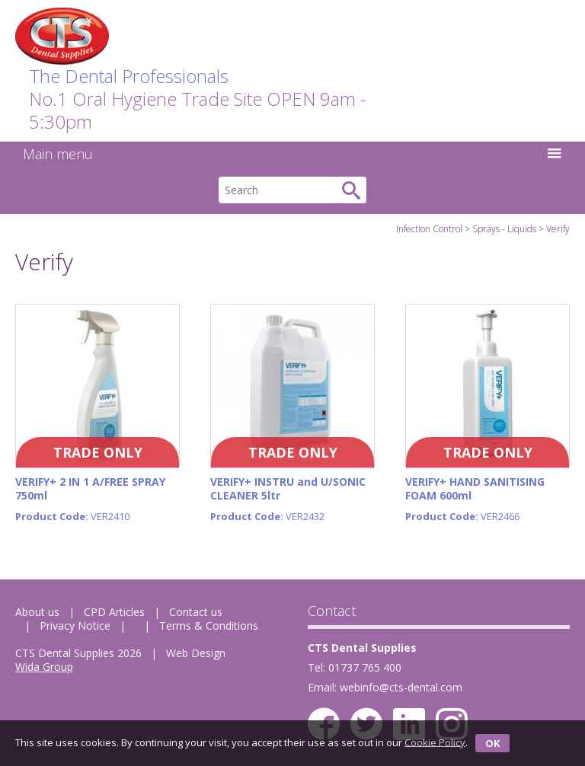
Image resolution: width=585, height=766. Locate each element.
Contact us (195, 612)
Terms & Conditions (208, 625)
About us (37, 612)
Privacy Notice (75, 625)
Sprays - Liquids (504, 228)
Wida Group (44, 666)
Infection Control (429, 228)
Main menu (292, 154)
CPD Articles (114, 612)
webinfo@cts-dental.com (401, 687)
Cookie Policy (434, 741)
